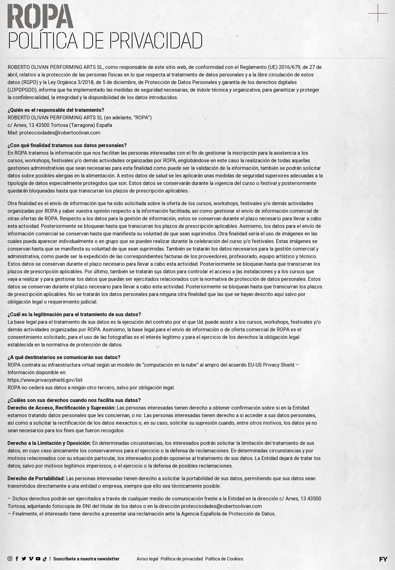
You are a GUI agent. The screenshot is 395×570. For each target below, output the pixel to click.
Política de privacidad (182, 558)
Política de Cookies (224, 558)
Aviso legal (147, 558)
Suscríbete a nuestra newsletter (86, 558)
